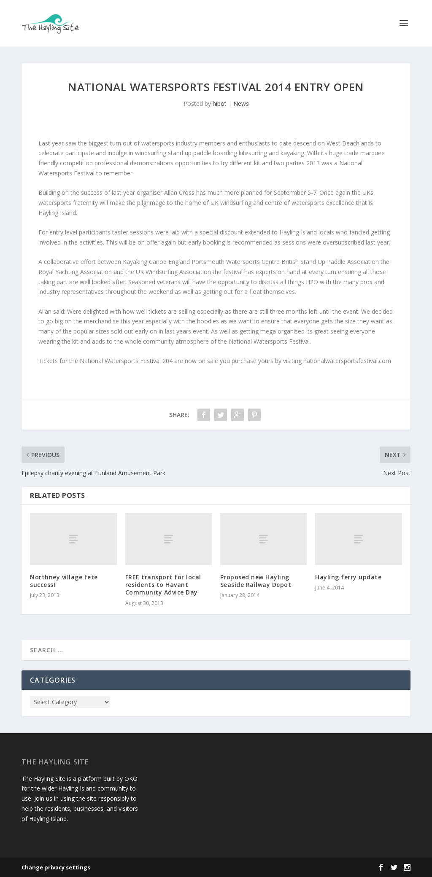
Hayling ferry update (348, 577)
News (241, 104)
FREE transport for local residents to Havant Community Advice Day (163, 584)
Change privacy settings (56, 867)
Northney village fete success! (64, 581)
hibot (220, 104)
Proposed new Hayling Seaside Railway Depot (256, 581)
